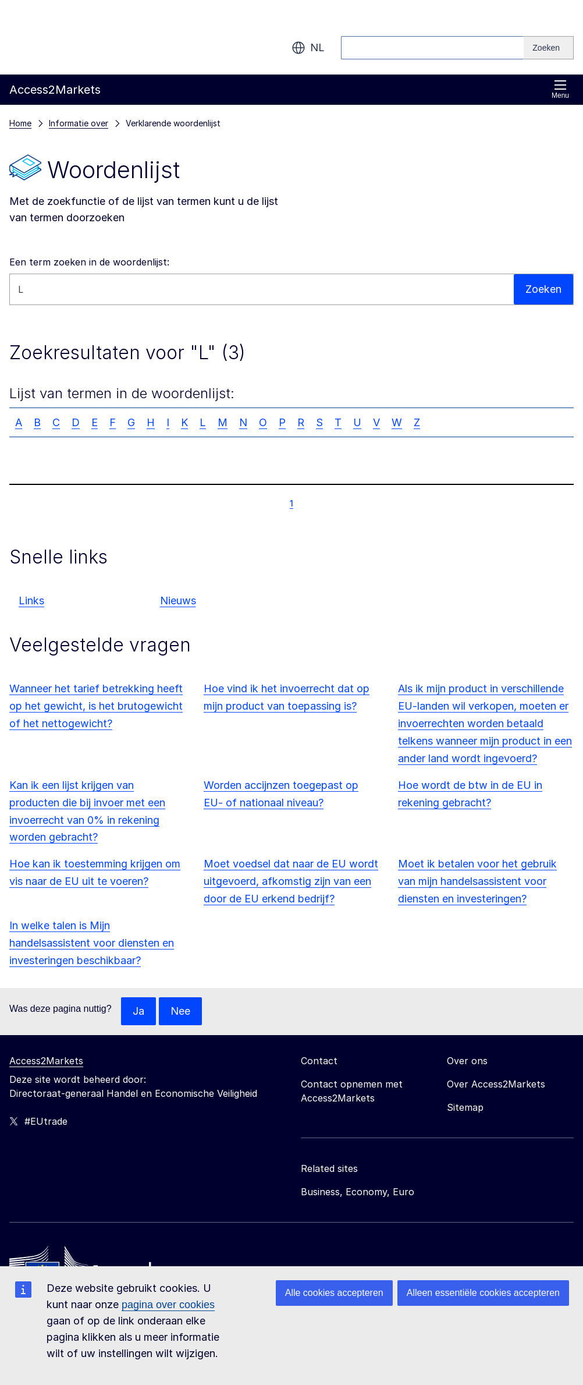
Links (31, 600)
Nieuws (178, 600)
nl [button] (308, 48)
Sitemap (465, 1107)
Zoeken (543, 289)
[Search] (549, 47)
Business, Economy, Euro (357, 1192)
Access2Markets (46, 1061)
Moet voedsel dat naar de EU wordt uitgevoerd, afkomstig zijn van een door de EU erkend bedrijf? (291, 881)
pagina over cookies (168, 1304)
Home (20, 123)
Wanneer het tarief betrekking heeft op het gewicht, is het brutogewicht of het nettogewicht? (96, 705)
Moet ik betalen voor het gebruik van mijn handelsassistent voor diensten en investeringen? (477, 881)
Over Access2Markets (496, 1084)
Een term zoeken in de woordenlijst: (89, 262)
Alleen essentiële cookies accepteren (483, 1293)
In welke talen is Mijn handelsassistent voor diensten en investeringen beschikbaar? (91, 942)
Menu (560, 89)
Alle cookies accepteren (334, 1293)
